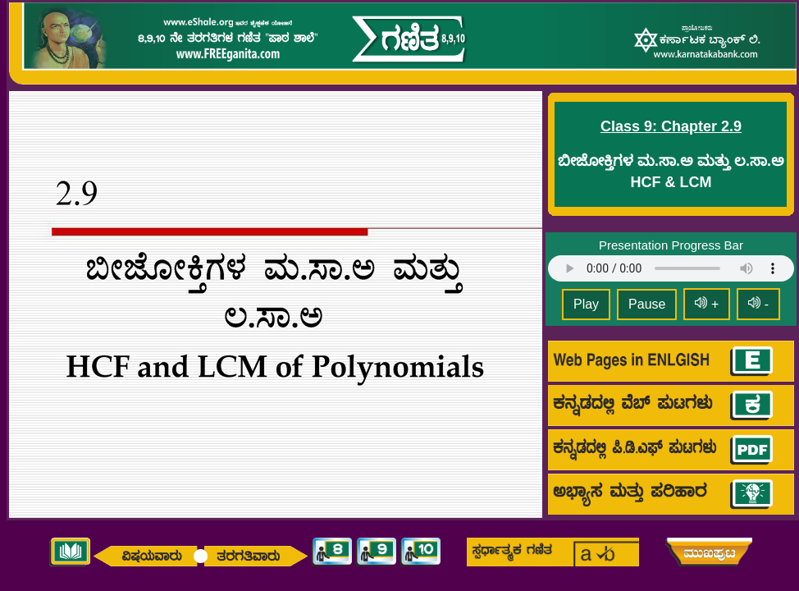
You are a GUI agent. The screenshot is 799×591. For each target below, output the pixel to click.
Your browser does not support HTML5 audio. (671, 268)
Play (586, 304)
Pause (646, 304)
